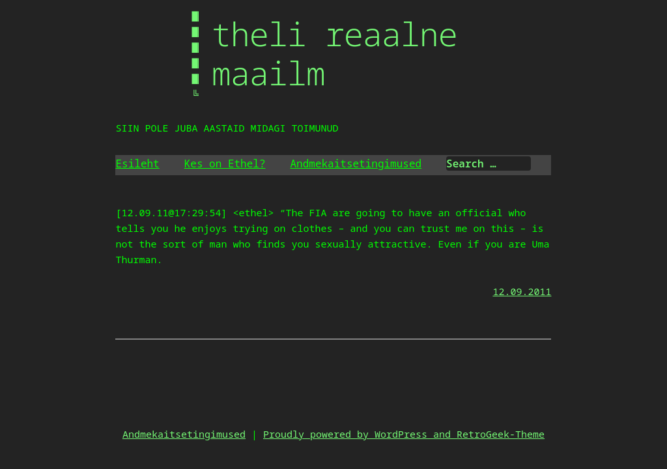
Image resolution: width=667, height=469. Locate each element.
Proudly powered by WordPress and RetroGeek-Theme (404, 433)
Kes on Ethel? (225, 163)
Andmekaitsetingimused (356, 163)
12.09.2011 (521, 291)
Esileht (137, 163)
